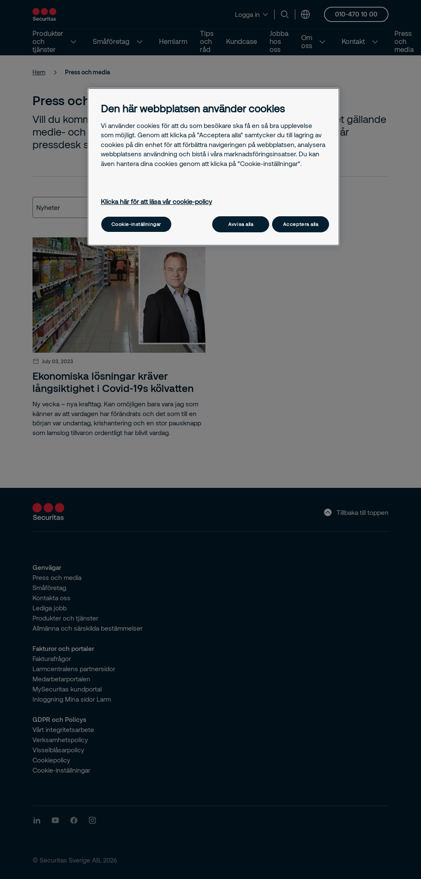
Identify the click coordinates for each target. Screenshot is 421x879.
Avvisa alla (240, 224)
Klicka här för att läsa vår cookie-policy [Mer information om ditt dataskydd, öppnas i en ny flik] (156, 201)
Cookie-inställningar (136, 224)
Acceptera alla (300, 224)
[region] (213, 166)
